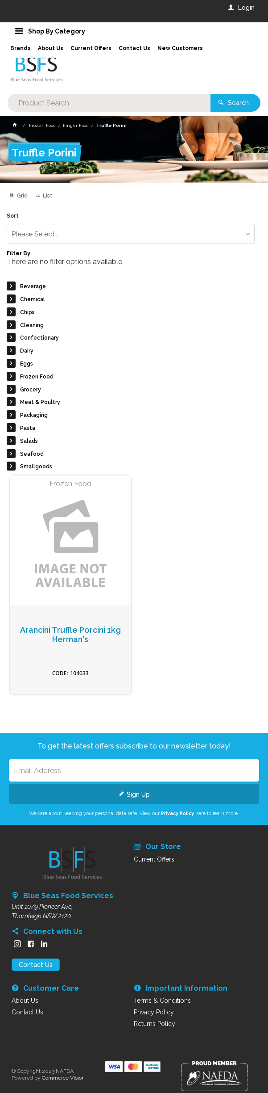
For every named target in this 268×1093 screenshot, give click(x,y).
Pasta (27, 428)
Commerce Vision (63, 1078)
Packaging (34, 415)
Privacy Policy (177, 813)
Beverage (33, 286)
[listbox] (131, 234)
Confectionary (39, 338)
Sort (13, 216)
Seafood (32, 454)
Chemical (32, 299)
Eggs (26, 364)
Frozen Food (37, 377)
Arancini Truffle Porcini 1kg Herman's (70, 635)
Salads (29, 441)
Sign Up (138, 794)
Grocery (30, 390)
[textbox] (109, 103)
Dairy (26, 351)
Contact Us (36, 964)
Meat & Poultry (40, 402)
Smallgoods (36, 466)
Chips (27, 312)
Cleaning (32, 325)
